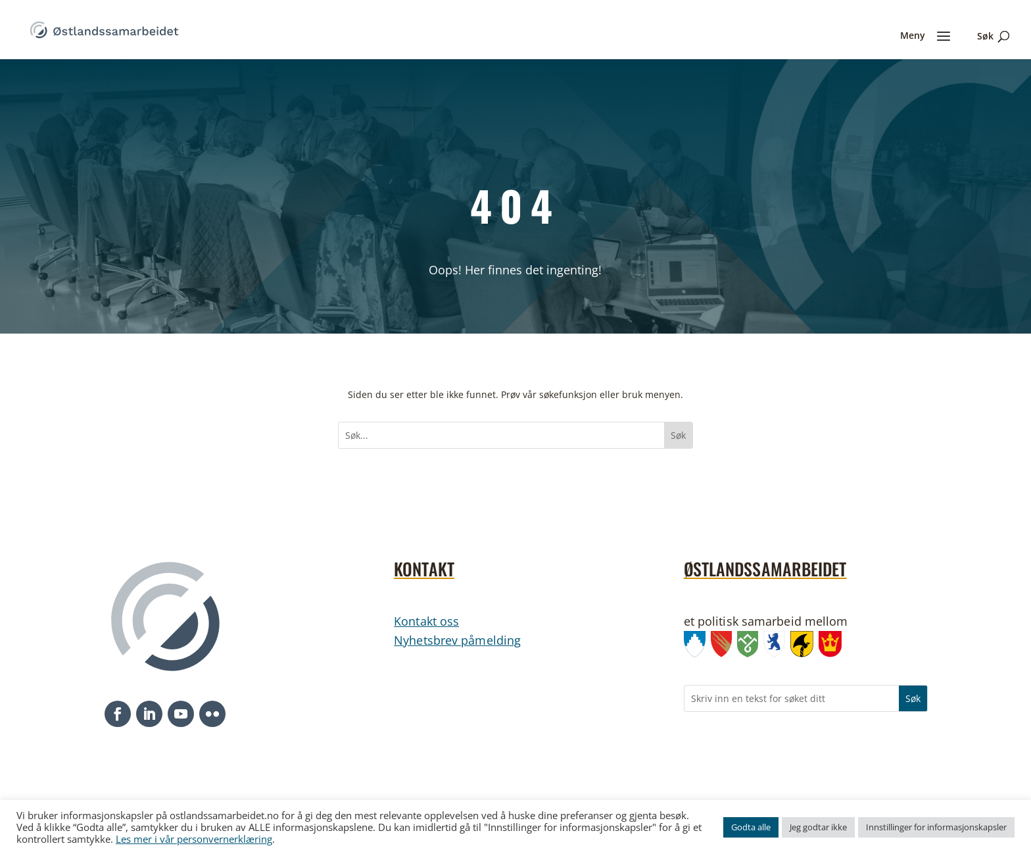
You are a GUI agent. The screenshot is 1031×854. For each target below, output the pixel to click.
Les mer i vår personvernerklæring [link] (194, 838)
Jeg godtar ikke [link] (818, 827)
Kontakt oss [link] (426, 621)
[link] (104, 28)
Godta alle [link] (751, 827)
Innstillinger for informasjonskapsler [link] (936, 827)
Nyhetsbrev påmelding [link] (457, 640)
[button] (118, 714)
